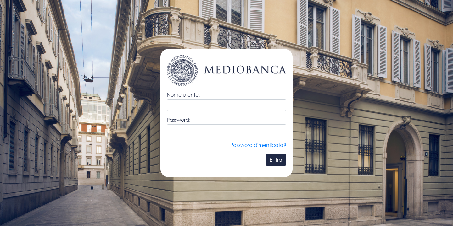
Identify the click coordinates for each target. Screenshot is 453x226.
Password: (178, 119)
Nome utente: (183, 94)
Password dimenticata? (258, 145)
